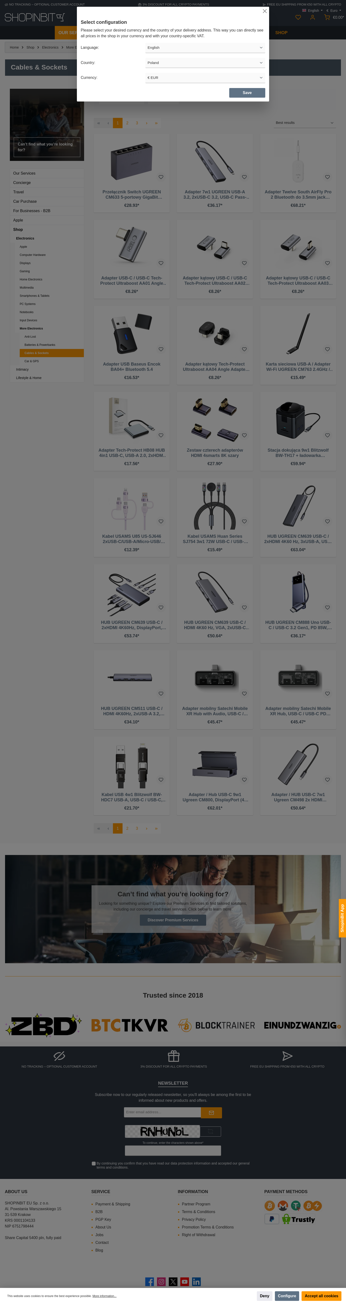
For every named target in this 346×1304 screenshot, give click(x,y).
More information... (105, 1296)
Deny (264, 1296)
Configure (287, 1296)
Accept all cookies (321, 1296)
